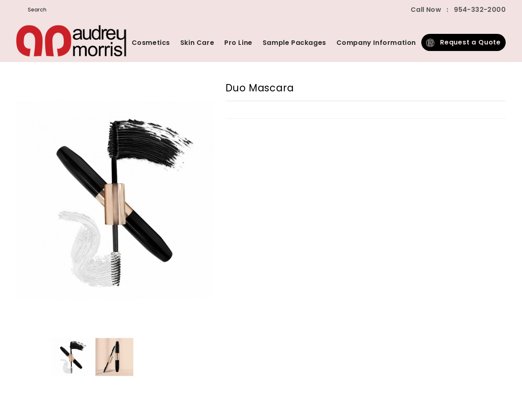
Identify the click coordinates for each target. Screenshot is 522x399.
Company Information (376, 42)
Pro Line (238, 42)
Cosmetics (151, 42)
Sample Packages (294, 42)
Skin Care (197, 42)
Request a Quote (463, 42)
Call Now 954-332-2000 (458, 9)
